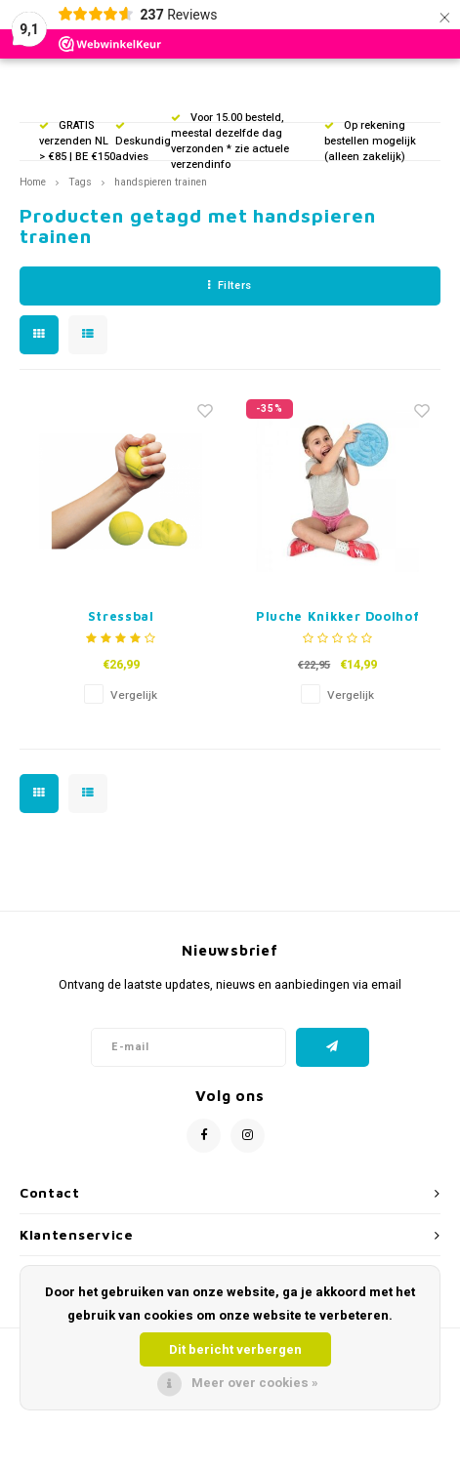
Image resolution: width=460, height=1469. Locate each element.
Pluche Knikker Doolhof (337, 616)
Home (33, 182)
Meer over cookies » (254, 1382)
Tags (80, 182)
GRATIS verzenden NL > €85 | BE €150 (77, 141)
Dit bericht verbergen (235, 1349)
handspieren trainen (160, 182)
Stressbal (121, 616)
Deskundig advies (143, 143)
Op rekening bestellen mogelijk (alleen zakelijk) (370, 141)
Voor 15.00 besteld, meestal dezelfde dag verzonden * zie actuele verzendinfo (230, 140)
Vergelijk (133, 695)
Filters (229, 285)
